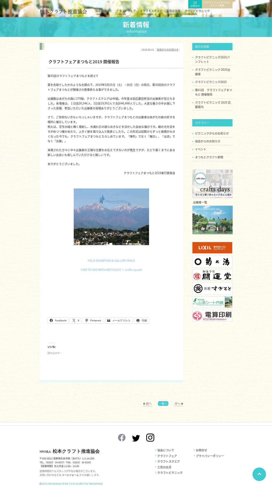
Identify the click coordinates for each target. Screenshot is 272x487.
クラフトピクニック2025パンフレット (212, 59)
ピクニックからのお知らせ (212, 133)
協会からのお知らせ (168, 49)
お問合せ (195, 6)
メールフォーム (70, 475)
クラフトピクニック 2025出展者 (212, 72)
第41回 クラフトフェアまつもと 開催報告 (213, 92)
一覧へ (163, 403)
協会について (103, 12)
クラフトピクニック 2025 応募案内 (213, 104)
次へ (177, 403)
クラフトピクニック (197, 12)
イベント (200, 149)
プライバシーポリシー (210, 456)
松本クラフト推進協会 (70, 451)
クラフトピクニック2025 (211, 82)
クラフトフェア (126, 12)
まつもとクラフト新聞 (209, 157)
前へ (149, 403)
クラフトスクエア (151, 12)
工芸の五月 (173, 12)
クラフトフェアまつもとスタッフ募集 (217, 4)
